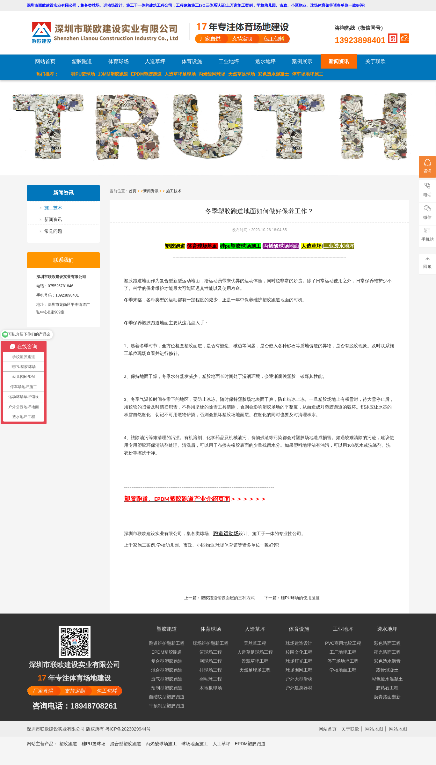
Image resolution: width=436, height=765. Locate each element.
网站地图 (374, 729)
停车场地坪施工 (307, 74)
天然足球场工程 (255, 670)
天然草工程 (255, 643)
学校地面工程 (343, 670)
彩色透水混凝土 (273, 74)
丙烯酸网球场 (212, 74)
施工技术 (53, 207)
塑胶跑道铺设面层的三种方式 (228, 597)
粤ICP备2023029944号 (128, 729)
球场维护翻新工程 (211, 643)
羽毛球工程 (211, 678)
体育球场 (118, 61)
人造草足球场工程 (255, 652)
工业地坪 (229, 61)
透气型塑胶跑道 (166, 678)
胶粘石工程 (387, 687)
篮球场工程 (211, 652)
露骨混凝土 (387, 670)
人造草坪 (155, 61)
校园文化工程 (299, 652)
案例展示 (302, 61)
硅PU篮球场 (83, 74)
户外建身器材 (299, 687)
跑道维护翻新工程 (167, 643)
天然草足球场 (241, 74)
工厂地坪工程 (343, 652)
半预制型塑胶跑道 (167, 705)
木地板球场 (211, 687)
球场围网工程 (299, 670)
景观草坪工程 (255, 661)
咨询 (427, 166)
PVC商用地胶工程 (343, 643)
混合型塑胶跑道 (166, 670)
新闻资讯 (339, 61)
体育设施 (192, 61)
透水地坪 (265, 61)
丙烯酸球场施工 (161, 743)
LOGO (110, 32)
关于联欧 (375, 61)
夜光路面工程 (387, 652)
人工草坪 (221, 743)
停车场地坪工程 (343, 661)
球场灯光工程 (299, 661)
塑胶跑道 (82, 61)
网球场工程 (211, 661)
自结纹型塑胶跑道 (167, 696)
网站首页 (45, 61)
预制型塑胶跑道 (166, 687)
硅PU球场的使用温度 (300, 597)
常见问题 (53, 231)
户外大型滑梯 (299, 678)
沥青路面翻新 (387, 696)
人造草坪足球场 (180, 74)
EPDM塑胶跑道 (146, 74)
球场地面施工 (194, 743)
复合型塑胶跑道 (166, 661)
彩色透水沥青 (387, 661)
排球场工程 (211, 670)
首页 (132, 191)
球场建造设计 (299, 643)
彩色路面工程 (387, 643)
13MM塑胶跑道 (113, 74)
